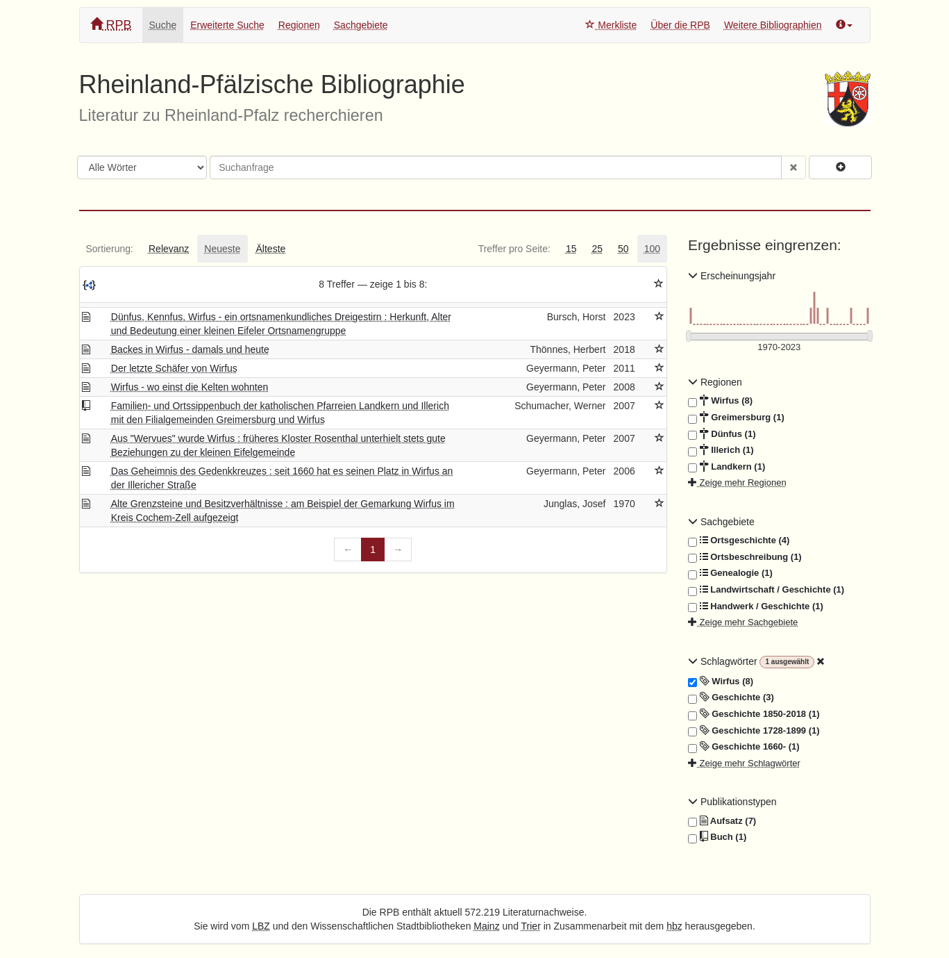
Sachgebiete (361, 25)
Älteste (271, 248)
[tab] (109, 249)
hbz (674, 926)
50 (623, 248)
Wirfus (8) (720, 401)
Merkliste (611, 25)
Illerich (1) (721, 450)
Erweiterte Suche (227, 25)
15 (571, 248)
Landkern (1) (726, 467)
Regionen (299, 25)
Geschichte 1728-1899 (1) (754, 731)
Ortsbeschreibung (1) (745, 557)
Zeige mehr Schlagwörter (744, 763)
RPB (111, 24)
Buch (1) (717, 837)
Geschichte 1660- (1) (744, 747)
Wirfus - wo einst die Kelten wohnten (189, 387)
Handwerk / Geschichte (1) (755, 606)
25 (597, 248)
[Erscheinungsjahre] (779, 347)
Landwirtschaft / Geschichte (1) (766, 590)
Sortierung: (109, 248)
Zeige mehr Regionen (737, 482)
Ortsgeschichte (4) (738, 540)
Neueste (222, 248)
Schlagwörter (723, 661)
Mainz (486, 926)
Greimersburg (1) (736, 417)
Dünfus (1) (722, 434)
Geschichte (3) (731, 697)
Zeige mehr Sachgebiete (743, 622)
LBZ (261, 926)
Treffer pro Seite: (514, 248)
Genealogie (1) (730, 573)
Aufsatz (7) (722, 821)
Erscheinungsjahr (731, 275)
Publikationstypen (732, 801)
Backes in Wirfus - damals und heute (190, 349)
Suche (163, 25)
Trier (531, 926)
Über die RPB (680, 25)
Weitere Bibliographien (773, 25)
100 (652, 248)
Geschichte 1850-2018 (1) (754, 714)
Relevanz (169, 248)
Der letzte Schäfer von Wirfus (174, 368)
